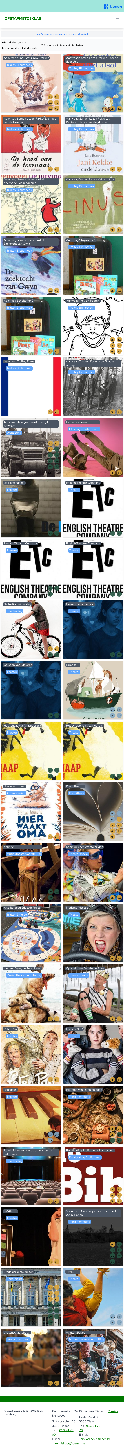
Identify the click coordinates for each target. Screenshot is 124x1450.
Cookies (113, 1411)
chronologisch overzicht (27, 48)
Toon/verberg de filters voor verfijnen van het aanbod (62, 34)
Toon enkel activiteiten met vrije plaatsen (62, 45)
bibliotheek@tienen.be (96, 1439)
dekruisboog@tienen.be (69, 1443)
